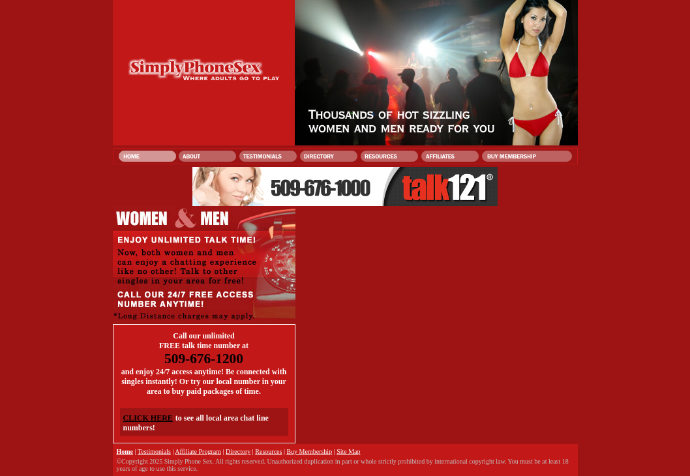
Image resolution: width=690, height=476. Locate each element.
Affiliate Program (198, 451)
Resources (268, 451)
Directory (238, 451)
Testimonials (154, 451)
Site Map (348, 451)
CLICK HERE (148, 418)
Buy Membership (309, 451)
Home (125, 451)
